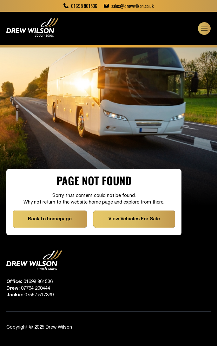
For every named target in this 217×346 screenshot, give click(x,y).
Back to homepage (50, 219)
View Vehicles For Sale (134, 219)
